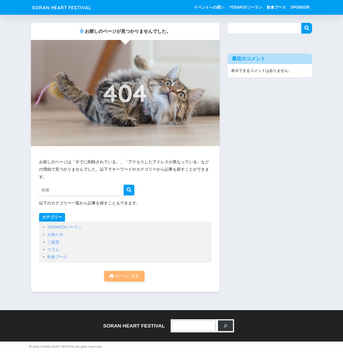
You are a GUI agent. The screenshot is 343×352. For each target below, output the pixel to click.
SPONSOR (300, 7)
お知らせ (55, 234)
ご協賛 (53, 242)
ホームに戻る (124, 276)
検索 (306, 28)
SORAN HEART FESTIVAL (67, 7)
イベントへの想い (209, 7)
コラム (53, 249)
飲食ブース (276, 7)
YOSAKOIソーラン (245, 7)
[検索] (129, 190)
